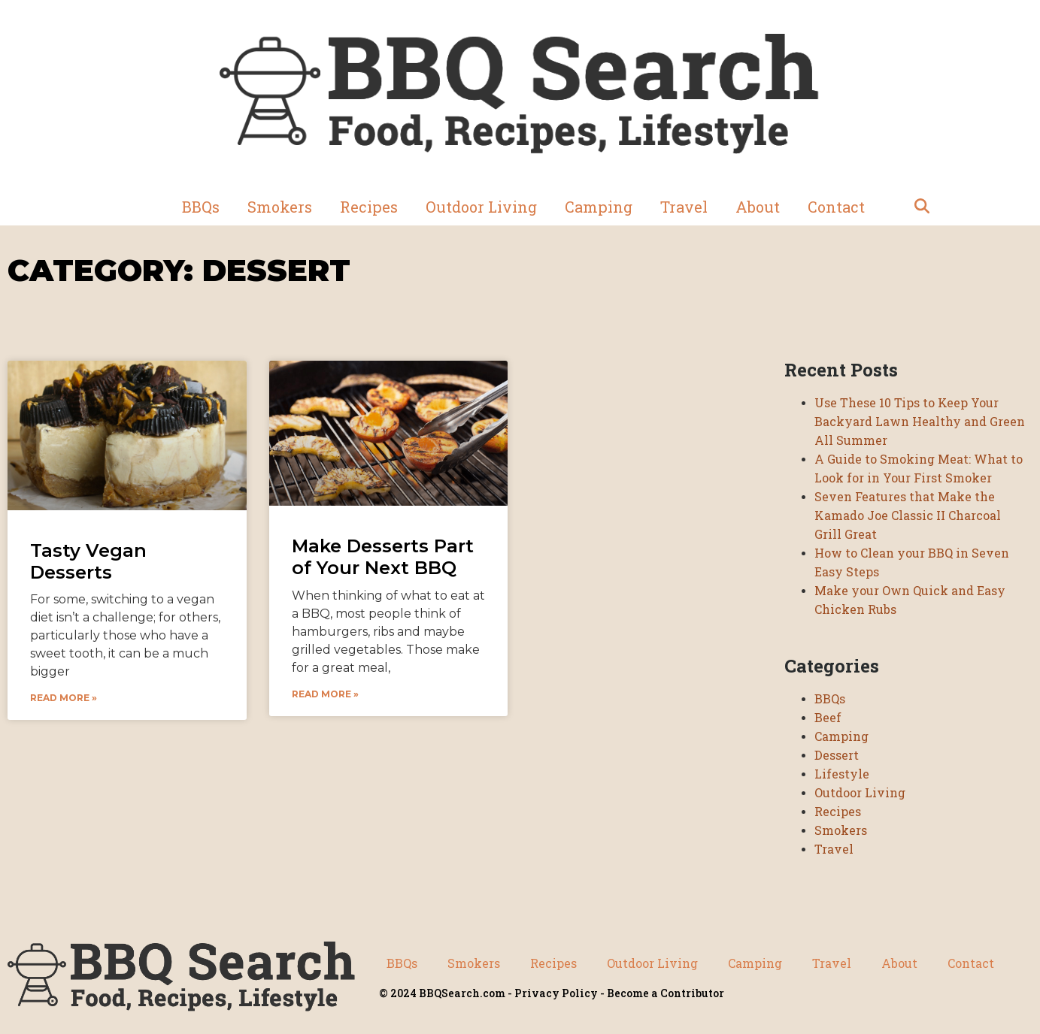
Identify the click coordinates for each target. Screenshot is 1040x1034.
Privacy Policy (556, 993)
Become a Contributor (665, 993)
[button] (921, 206)
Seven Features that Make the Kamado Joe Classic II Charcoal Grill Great (907, 515)
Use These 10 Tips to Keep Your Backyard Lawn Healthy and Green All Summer (919, 421)
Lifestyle (841, 774)
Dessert (836, 755)
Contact (836, 206)
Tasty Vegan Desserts (88, 561)
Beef (827, 717)
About (757, 206)
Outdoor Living (481, 206)
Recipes (369, 206)
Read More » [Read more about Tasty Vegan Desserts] (63, 697)
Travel (684, 206)
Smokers (279, 206)
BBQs (201, 206)
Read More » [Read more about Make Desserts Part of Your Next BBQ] (325, 694)
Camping (598, 206)
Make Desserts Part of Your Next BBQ (383, 557)
